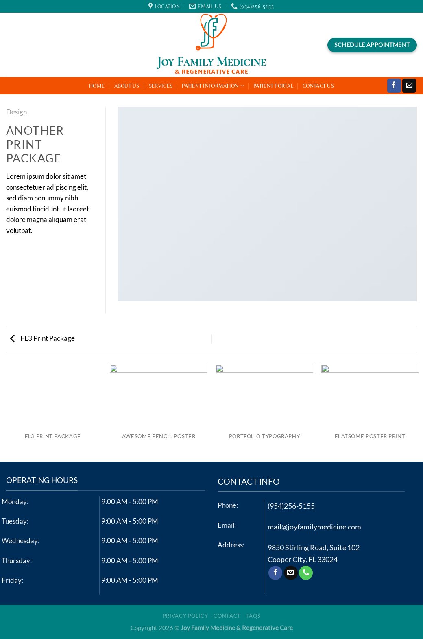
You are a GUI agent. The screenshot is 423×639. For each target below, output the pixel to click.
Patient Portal (273, 86)
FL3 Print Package (42, 338)
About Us (127, 86)
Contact (227, 616)
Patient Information (213, 86)
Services (160, 86)
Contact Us (318, 86)
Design (16, 112)
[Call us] (306, 573)
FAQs (253, 616)
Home (97, 86)
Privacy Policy (185, 616)
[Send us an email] (409, 86)
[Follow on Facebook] (394, 86)
